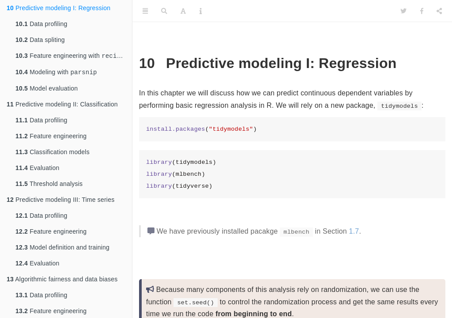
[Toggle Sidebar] (145, 11)
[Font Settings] (183, 11)
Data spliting (40, 39)
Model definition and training (62, 249)
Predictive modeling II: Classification (62, 106)
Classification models (52, 153)
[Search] (164, 11)
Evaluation (37, 169)
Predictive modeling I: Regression (58, 7)
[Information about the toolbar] (200, 11)
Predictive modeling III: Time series (60, 201)
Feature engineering (51, 137)
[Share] (439, 11)
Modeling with (56, 73)
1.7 (354, 231)
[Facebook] (422, 11)
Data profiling (41, 23)
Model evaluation (46, 90)
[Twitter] (403, 11)
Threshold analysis (49, 185)
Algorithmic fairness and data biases (62, 280)
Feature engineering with (71, 56)
